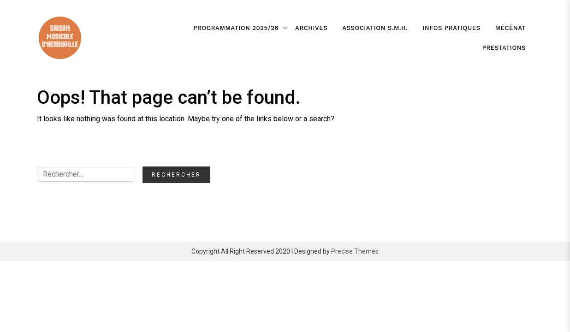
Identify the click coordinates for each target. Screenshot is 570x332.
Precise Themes (355, 251)
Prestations (504, 47)
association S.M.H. (375, 27)
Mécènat (510, 27)
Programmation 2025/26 (236, 27)
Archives (311, 27)
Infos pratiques (452, 27)
